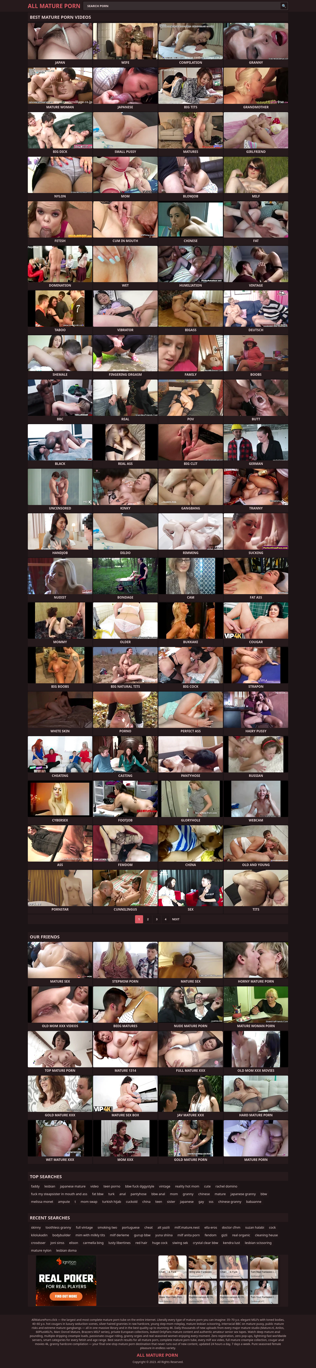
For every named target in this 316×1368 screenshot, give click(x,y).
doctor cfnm (231, 1227)
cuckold (131, 1201)
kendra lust (231, 1243)
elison (73, 1243)
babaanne (253, 1201)
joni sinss (57, 1243)
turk (111, 1194)
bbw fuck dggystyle (139, 1186)
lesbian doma (66, 1250)
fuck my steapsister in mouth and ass (59, 1194)
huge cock (159, 1243)
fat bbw (97, 1194)
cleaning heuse (266, 1235)
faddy (35, 1186)
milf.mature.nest (187, 1227)
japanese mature (73, 1186)
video (94, 1186)
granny (188, 1194)
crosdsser (38, 1243)
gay (201, 1201)
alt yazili (164, 1227)
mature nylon (41, 1250)
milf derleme (119, 1235)
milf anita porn (189, 1235)
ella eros (210, 1227)
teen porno (111, 1186)
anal (122, 1194)
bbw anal (158, 1194)
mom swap (89, 1201)
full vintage (84, 1227)
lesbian (49, 1186)
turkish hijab (111, 1201)
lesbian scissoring (258, 1243)
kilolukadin (39, 1235)
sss (211, 1201)
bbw (264, 1194)
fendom (210, 1235)
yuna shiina (164, 1235)
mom (174, 1194)
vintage (164, 1186)
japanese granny (243, 1194)
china (146, 1201)
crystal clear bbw (205, 1243)
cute (207, 1186)
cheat (148, 1227)
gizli (224, 1235)
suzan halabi (254, 1227)
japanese (187, 1201)
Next (176, 919)
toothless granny (58, 1227)
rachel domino (226, 1186)
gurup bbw (142, 1235)
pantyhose (139, 1194)
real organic (241, 1235)
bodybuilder (61, 1235)
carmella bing (93, 1243)
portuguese (130, 1227)
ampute (64, 1201)
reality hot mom (187, 1186)
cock (272, 1227)
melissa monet (42, 1201)
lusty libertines (119, 1243)
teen (158, 1201)
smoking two (107, 1227)
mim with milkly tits (90, 1235)
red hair (141, 1243)
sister (171, 1201)
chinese (204, 1194)
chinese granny (229, 1201)
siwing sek (180, 1243)
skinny (36, 1227)
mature (220, 1194)
